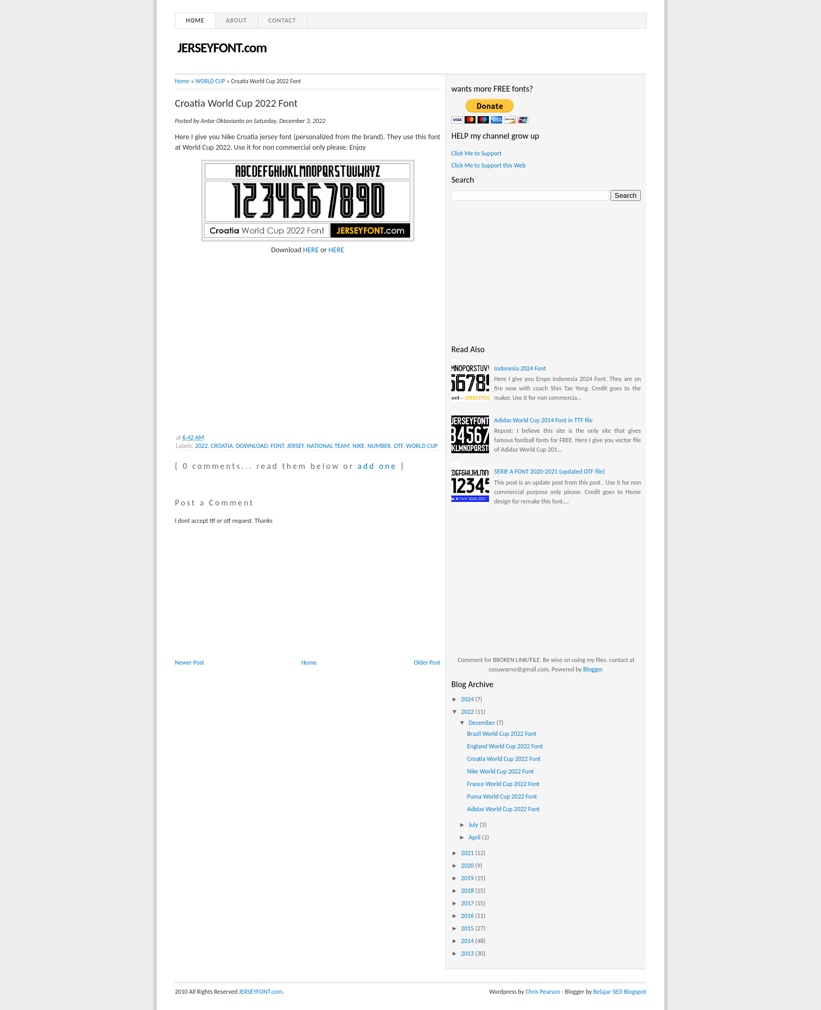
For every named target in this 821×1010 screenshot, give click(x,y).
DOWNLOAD (252, 446)
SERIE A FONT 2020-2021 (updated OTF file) (549, 471)
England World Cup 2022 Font (505, 746)
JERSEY (295, 446)
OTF (398, 446)
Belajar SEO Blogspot (619, 991)
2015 (468, 928)
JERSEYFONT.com (222, 47)
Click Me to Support (476, 153)
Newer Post (189, 662)
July (474, 824)
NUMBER (379, 446)
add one (377, 466)
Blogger (592, 669)
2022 (201, 446)
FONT (277, 446)
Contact (282, 20)
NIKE (358, 446)
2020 (468, 865)
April (475, 837)
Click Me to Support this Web (488, 165)
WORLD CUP (210, 81)
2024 (468, 699)
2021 (468, 853)
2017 (468, 903)
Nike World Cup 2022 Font (500, 771)
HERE (311, 249)
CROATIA (222, 446)
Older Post (427, 662)
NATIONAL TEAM (328, 446)
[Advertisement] (253, 355)
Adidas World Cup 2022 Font (503, 809)
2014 (468, 941)
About (236, 20)
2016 (468, 915)
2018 (468, 890)
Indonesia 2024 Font (520, 368)
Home (195, 20)
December (482, 722)
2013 (468, 953)
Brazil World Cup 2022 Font (501, 733)
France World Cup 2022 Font (503, 784)
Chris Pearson (543, 991)
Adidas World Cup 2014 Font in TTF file (543, 420)
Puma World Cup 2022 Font (502, 796)
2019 (468, 878)
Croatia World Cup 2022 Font (236, 103)
